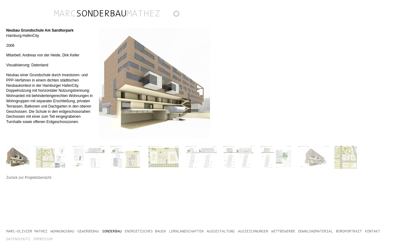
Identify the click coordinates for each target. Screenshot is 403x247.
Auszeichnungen (253, 231)
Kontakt (372, 231)
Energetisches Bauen (145, 231)
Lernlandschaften (186, 231)
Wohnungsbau (62, 231)
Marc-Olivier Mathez (26, 231)
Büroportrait (349, 231)
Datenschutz (18, 239)
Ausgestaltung (221, 231)
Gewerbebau (88, 231)
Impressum (43, 239)
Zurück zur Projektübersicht (179, 15)
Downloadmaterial (315, 231)
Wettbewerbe (283, 231)
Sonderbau (112, 231)
